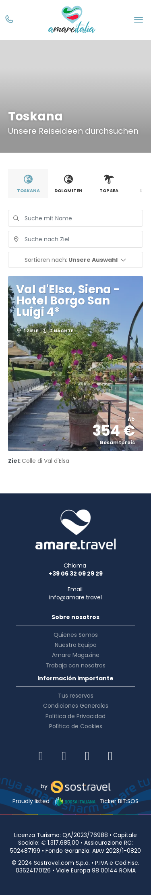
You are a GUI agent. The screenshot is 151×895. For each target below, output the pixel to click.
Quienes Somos (76, 635)
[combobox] (75, 239)
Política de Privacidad (75, 716)
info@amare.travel (75, 597)
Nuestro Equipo (76, 645)
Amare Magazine (75, 655)
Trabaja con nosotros (75, 665)
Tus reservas (75, 696)
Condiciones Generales (75, 706)
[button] (75, 260)
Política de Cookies (75, 726)
